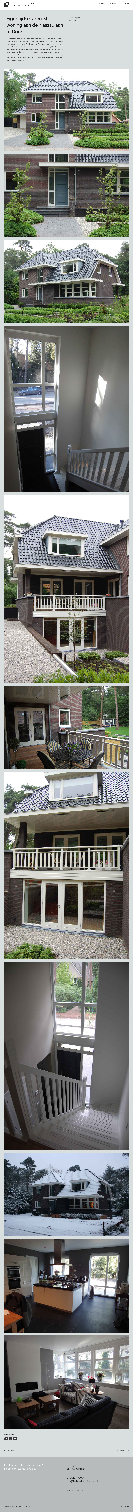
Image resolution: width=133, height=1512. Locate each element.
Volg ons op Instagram (75, 1490)
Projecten (89, 4)
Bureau (102, 4)
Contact (125, 4)
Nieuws (113, 4)
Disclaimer (125, 1506)
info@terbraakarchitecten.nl (82, 1481)
